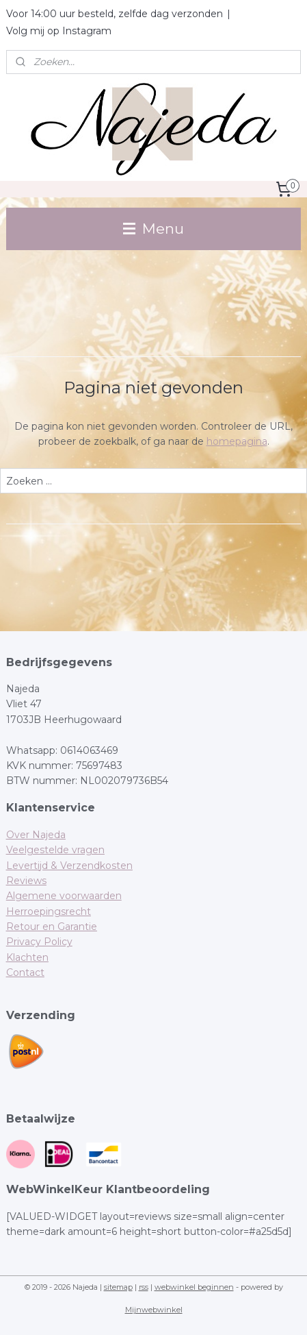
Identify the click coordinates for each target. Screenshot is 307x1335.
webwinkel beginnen (194, 1287)
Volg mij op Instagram (58, 31)
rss (143, 1287)
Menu (153, 228)
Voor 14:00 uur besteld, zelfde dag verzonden (114, 14)
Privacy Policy (39, 941)
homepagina (236, 441)
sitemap (118, 1287)
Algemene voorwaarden (64, 896)
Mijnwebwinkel (154, 1309)
